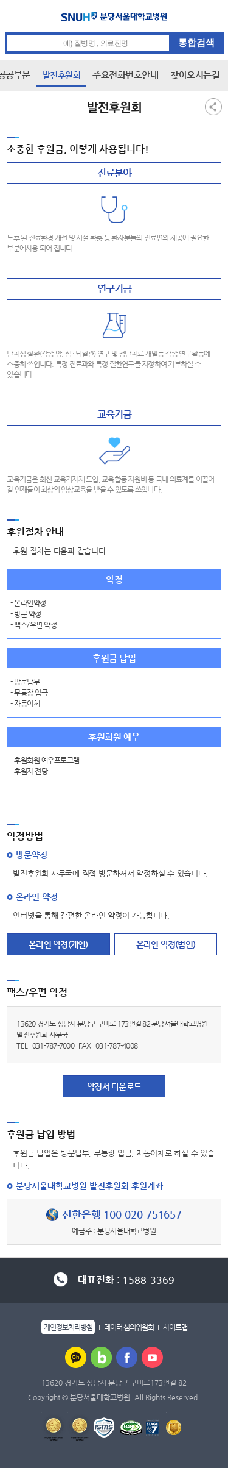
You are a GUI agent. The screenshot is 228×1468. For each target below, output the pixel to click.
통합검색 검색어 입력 (114, 32)
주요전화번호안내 (125, 74)
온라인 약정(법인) (166, 944)
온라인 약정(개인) (58, 944)
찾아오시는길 (194, 74)
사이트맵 (175, 1327)
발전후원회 (62, 75)
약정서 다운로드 (114, 1086)
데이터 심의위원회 (129, 1327)
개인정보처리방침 (68, 1327)
